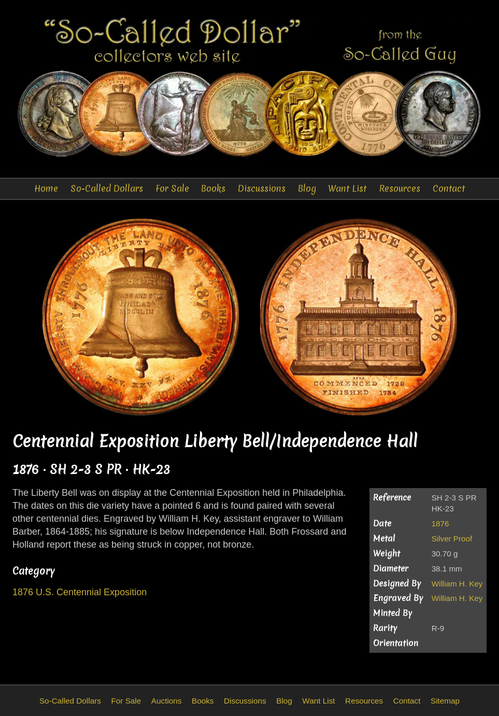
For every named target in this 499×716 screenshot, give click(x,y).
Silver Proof (452, 538)
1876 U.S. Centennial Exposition (79, 592)
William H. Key (457, 583)
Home (46, 188)
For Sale (172, 188)
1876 (440, 523)
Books (213, 188)
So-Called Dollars (106, 188)
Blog (307, 188)
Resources (399, 188)
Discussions (262, 188)
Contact (449, 188)
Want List (347, 188)
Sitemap (445, 700)
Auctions (166, 700)
